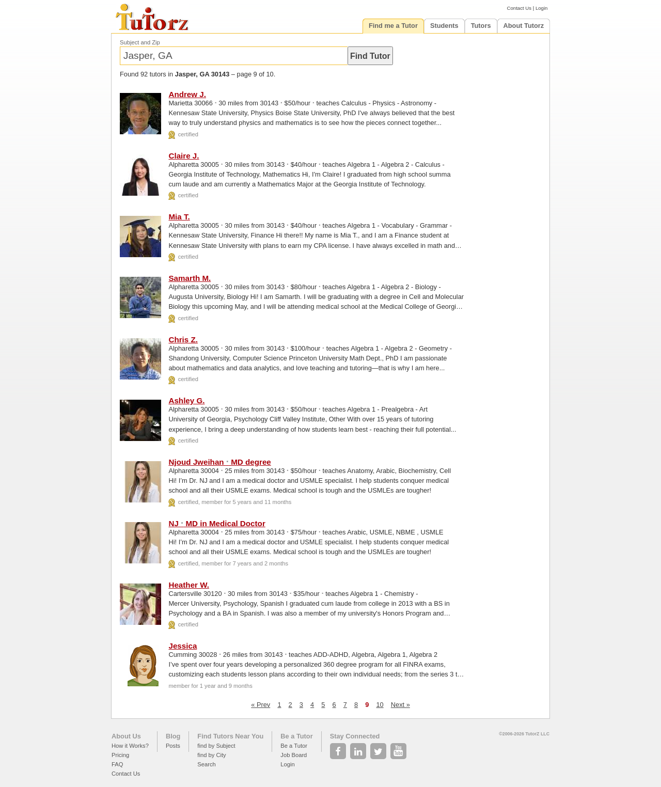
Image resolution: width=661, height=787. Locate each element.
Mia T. (179, 216)
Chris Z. (183, 339)
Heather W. (188, 584)
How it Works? (130, 746)
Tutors (481, 25)
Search (206, 764)
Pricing (120, 755)
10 (379, 705)
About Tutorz (523, 25)
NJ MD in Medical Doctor (216, 523)
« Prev (260, 705)
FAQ (117, 764)
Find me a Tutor (393, 25)
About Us (126, 736)
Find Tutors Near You (230, 736)
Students (444, 25)
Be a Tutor (296, 736)
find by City (211, 755)
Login (541, 8)
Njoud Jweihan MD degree (219, 462)
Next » (400, 705)
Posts (173, 746)
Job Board (293, 755)
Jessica (182, 645)
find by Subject (216, 746)
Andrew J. (187, 94)
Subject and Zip (140, 42)
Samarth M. (189, 278)
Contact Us (519, 8)
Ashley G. (186, 400)
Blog (173, 736)
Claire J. (183, 155)
